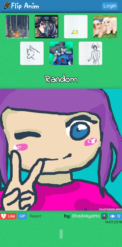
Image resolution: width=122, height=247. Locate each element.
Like (7, 216)
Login (109, 6)
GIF (22, 216)
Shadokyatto (90, 216)
